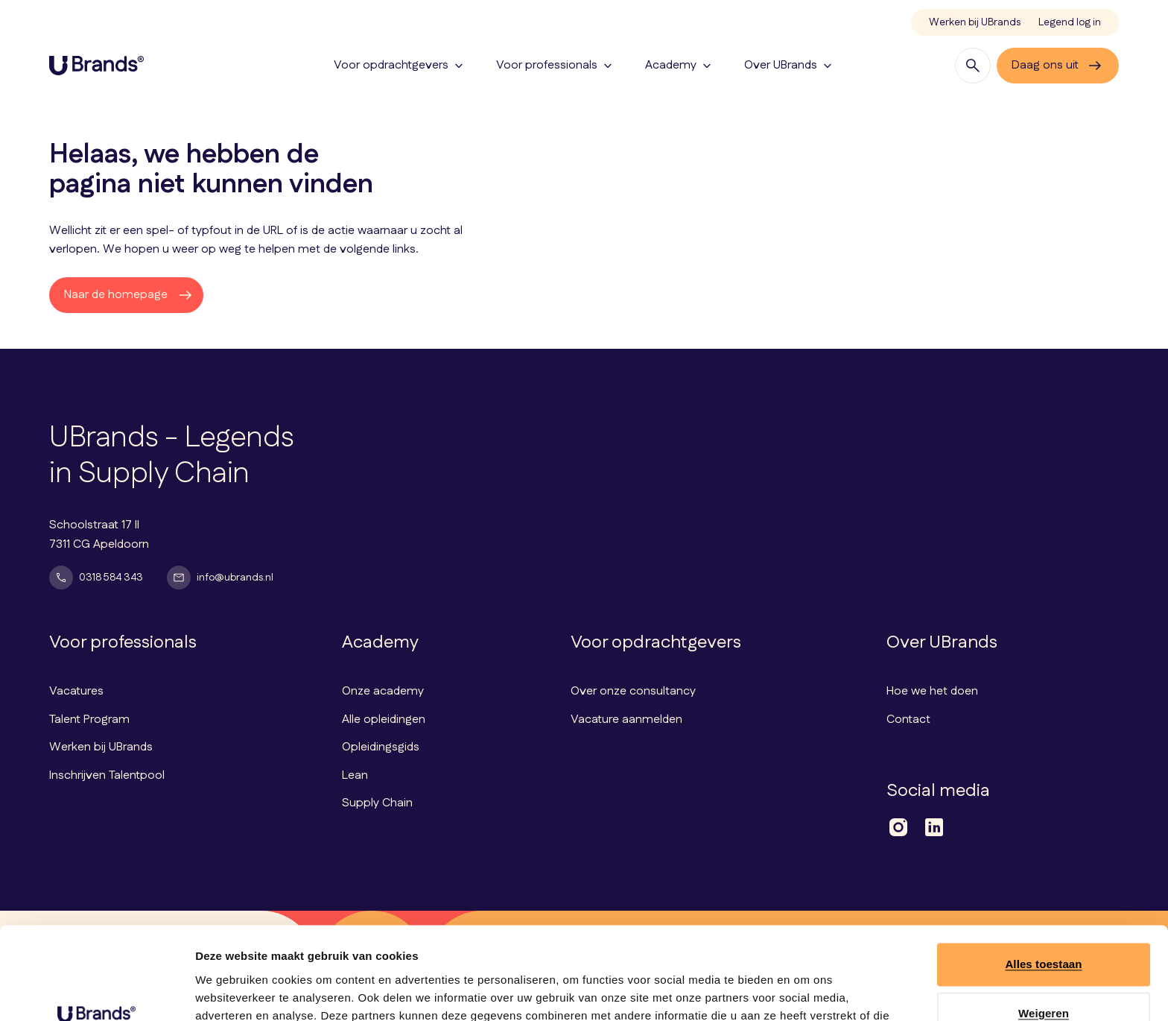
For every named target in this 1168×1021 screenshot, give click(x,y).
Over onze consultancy (633, 691)
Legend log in (1069, 22)
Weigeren (1043, 930)
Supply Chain (377, 803)
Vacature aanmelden (626, 719)
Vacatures (76, 691)
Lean (355, 775)
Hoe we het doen (932, 691)
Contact (908, 719)
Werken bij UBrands (975, 22)
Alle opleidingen (383, 719)
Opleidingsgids (380, 747)
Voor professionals (555, 65)
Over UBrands (789, 65)
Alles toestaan (1043, 882)
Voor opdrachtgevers (400, 65)
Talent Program (89, 719)
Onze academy (383, 691)
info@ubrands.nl (220, 577)
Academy (679, 65)
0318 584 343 (96, 577)
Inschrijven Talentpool (107, 775)
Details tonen (230, 991)
